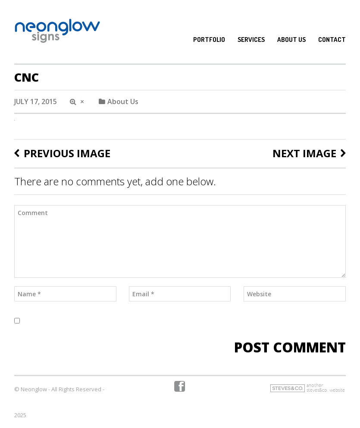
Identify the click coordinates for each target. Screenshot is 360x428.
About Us (291, 40)
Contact (332, 40)
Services (251, 40)
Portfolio (209, 40)
